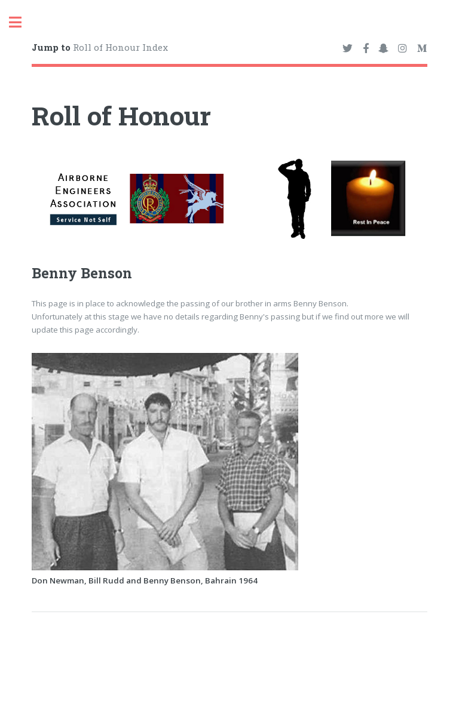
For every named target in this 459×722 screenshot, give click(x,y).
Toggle (21, 22)
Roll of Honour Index (100, 47)
